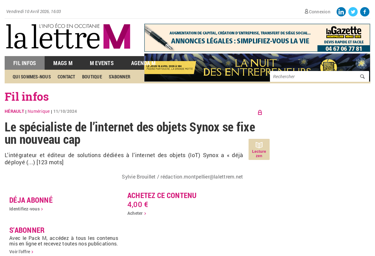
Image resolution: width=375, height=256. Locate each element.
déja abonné (31, 200)
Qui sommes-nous (32, 76)
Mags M (63, 63)
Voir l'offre (19, 251)
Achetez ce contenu (162, 195)
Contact (66, 76)
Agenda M (143, 63)
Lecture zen (259, 153)
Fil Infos (24, 63)
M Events (102, 63)
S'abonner (119, 76)
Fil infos (27, 96)
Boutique (92, 76)
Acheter (135, 213)
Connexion (319, 12)
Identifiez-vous (24, 209)
